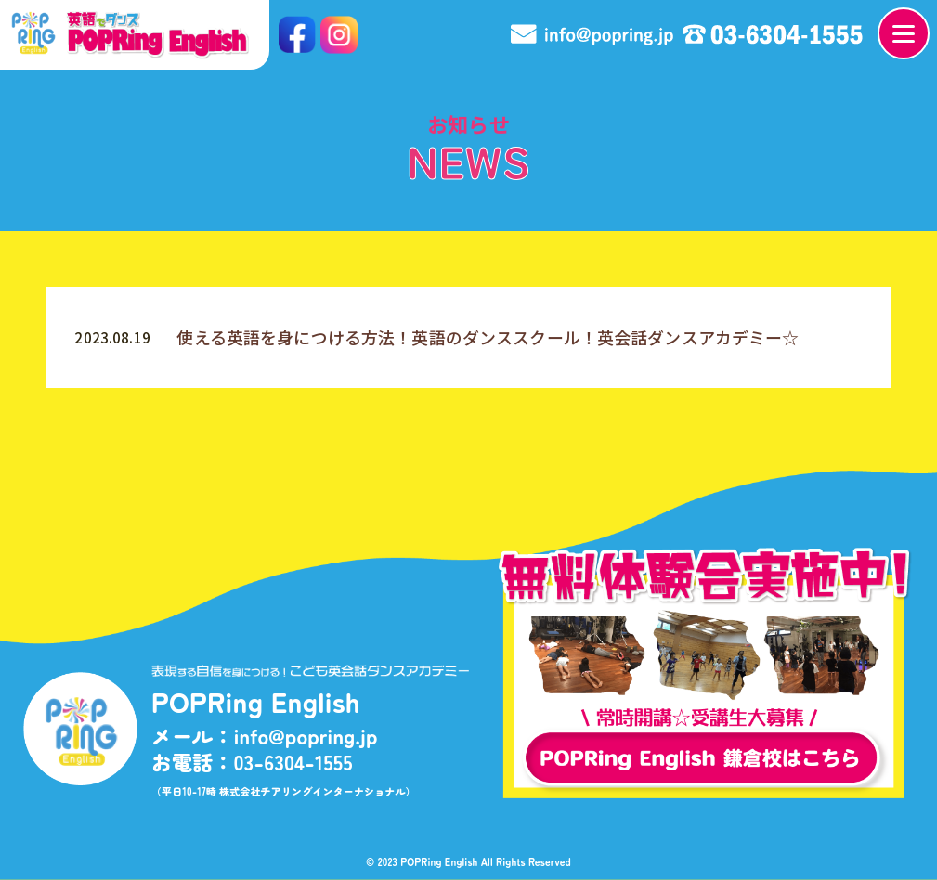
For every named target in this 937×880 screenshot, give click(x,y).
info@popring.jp (305, 737)
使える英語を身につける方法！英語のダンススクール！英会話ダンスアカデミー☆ (487, 337)
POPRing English (439, 861)
